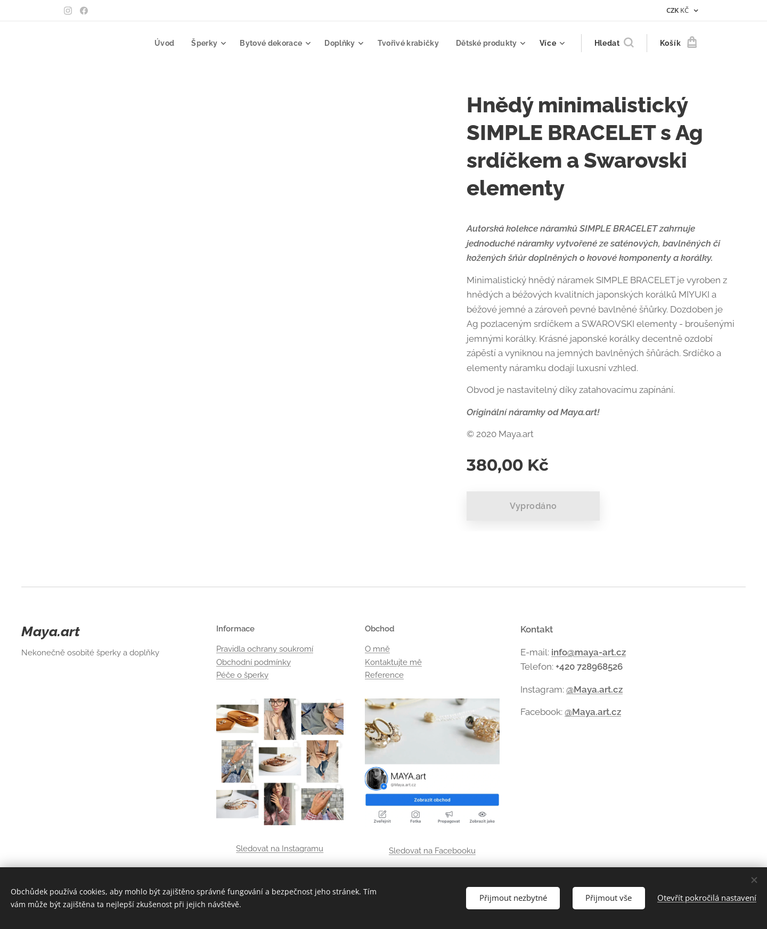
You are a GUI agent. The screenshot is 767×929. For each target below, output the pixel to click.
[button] (614, 43)
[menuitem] (156, 43)
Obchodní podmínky (253, 662)
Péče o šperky (242, 675)
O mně (377, 649)
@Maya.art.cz (594, 689)
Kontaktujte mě (393, 662)
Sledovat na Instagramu (279, 848)
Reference (384, 675)
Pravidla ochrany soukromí (264, 649)
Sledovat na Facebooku (431, 851)
